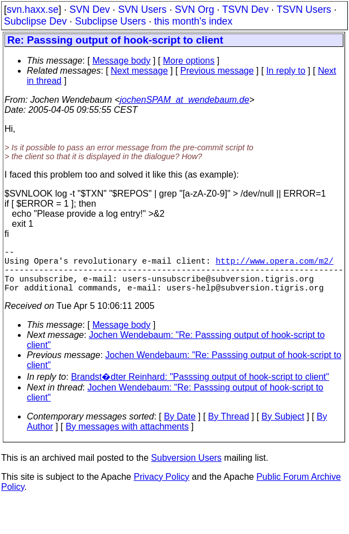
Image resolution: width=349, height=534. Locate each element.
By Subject (282, 427)
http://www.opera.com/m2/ (274, 264)
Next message (139, 70)
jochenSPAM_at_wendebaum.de (184, 99)
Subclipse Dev (35, 21)
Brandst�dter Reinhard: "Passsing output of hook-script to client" (200, 388)
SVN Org (194, 9)
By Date (179, 427)
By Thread (229, 427)
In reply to (285, 70)
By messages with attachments (127, 437)
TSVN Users (303, 9)
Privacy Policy (161, 488)
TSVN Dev (245, 9)
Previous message (217, 70)
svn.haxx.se (33, 9)
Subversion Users (186, 469)
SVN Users (142, 9)
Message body (121, 60)
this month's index (193, 21)
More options (189, 60)
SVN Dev (89, 9)
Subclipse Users (110, 21)
